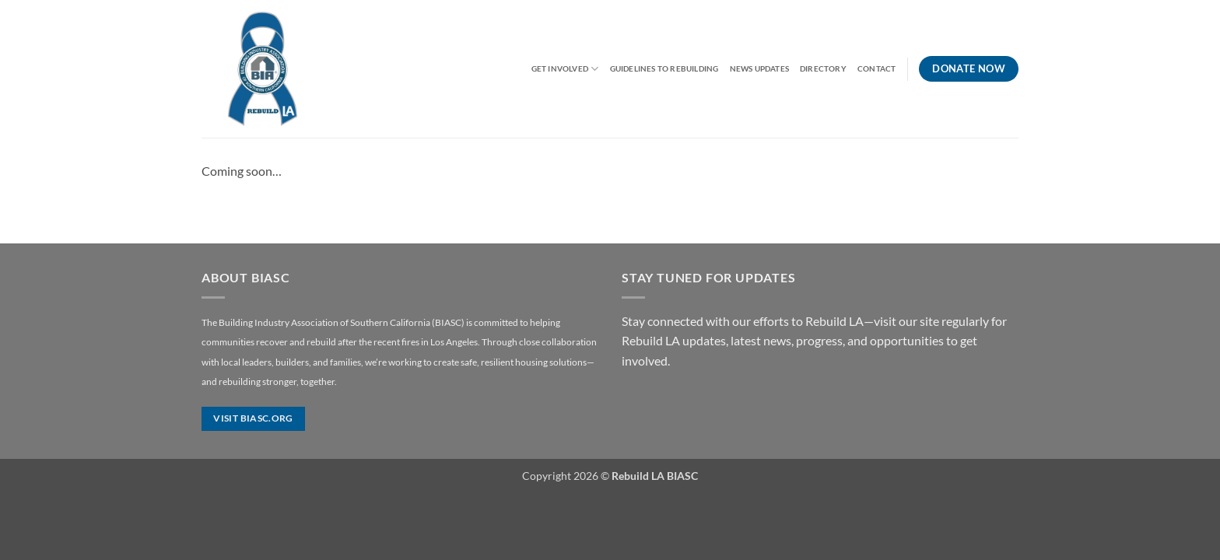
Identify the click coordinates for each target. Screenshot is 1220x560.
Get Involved (565, 68)
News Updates (760, 68)
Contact (876, 68)
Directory (823, 68)
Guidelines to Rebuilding (664, 68)
